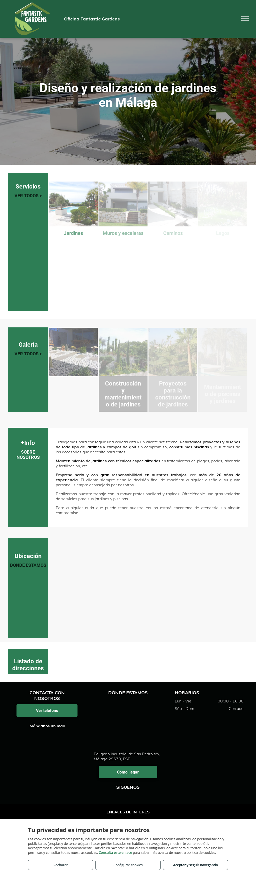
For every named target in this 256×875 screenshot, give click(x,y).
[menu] (245, 18)
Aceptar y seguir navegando (195, 865)
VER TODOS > (28, 195)
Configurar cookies (128, 865)
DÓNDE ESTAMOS (28, 565)
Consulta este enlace (115, 852)
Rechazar (60, 865)
